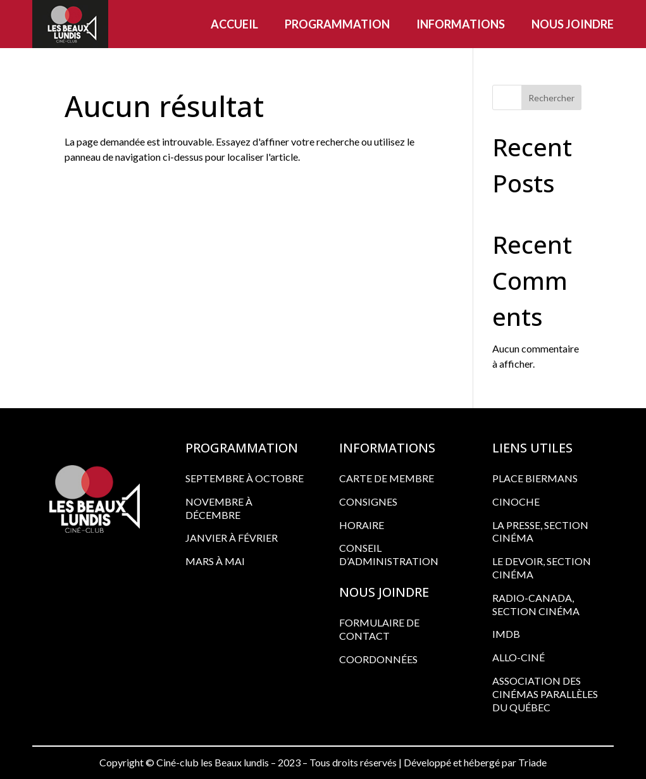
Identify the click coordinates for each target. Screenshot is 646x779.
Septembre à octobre (244, 478)
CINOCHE (516, 501)
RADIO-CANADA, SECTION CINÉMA (536, 604)
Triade (532, 762)
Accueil (234, 24)
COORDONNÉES (378, 659)
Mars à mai (215, 561)
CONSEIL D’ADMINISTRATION (388, 554)
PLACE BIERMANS (535, 478)
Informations (460, 24)
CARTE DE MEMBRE (386, 478)
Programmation (337, 24)
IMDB (506, 634)
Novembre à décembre (218, 508)
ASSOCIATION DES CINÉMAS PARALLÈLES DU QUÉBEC (545, 694)
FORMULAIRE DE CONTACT (379, 629)
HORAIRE (361, 525)
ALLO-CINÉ (518, 657)
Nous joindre (572, 24)
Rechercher (551, 97)
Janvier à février (231, 538)
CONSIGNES (368, 501)
